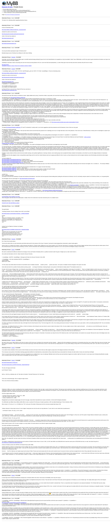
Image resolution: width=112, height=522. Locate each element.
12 (15, 14)
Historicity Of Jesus (7, 7)
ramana (13, 249)
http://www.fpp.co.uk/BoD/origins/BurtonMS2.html (12, 442)
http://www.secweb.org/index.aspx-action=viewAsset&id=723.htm (65, 122)
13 (16, 14)
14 (17, 14)
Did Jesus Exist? (5, 64)
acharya (13, 347)
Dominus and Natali (74, 184)
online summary (87, 137)
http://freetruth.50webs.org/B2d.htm (18, 97)
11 (13, 14)
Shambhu (13, 57)
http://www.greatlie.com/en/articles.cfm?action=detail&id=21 (14, 502)
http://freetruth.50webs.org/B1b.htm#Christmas (52, 190)
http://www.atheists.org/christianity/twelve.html (11, 161)
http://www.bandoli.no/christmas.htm (27, 178)
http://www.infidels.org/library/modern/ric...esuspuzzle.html (14, 29)
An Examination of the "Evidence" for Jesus (11, 196)
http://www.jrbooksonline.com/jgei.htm (9, 362)
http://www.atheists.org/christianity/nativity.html (11, 159)
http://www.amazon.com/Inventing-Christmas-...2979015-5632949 (15, 213)
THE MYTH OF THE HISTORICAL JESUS (10, 202)
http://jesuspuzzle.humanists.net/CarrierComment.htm (13, 33)
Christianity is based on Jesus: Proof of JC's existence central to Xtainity (17, 65)
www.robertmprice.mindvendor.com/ (9, 90)
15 (19, 14)
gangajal (13, 68)
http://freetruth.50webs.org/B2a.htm (9, 167)
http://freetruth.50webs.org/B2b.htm (9, 168)
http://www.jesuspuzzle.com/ (8, 38)
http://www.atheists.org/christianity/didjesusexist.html (13, 162)
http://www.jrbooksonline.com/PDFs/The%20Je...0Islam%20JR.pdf (15, 364)
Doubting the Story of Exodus (8, 143)
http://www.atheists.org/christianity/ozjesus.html (11, 160)
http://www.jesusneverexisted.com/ (9, 43)
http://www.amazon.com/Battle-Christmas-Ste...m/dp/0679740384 (15, 229)
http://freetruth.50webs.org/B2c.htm (9, 170)
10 (12, 14)
